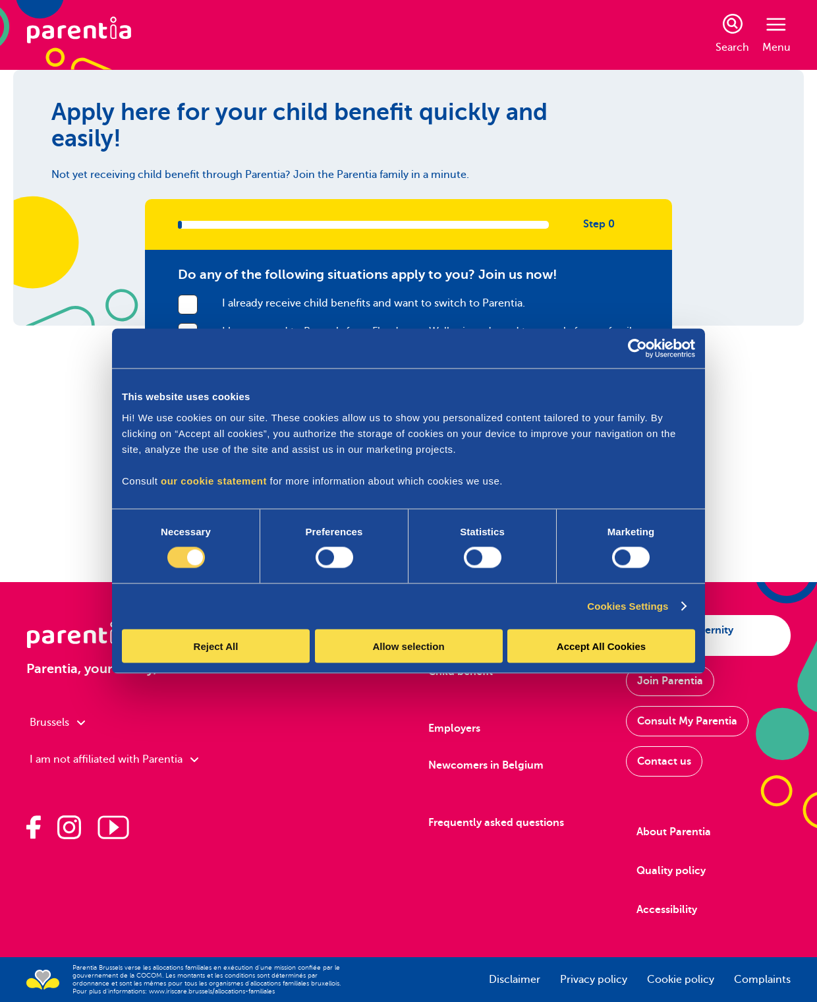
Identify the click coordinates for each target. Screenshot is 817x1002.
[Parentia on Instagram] (69, 827)
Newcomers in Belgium (486, 765)
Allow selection (408, 645)
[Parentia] (79, 35)
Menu (776, 35)
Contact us (664, 761)
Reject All (216, 645)
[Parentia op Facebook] (33, 827)
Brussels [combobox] (57, 722)
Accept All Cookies (601, 645)
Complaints (762, 980)
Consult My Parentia (687, 721)
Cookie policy (680, 980)
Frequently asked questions (496, 823)
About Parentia (673, 832)
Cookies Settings (627, 606)
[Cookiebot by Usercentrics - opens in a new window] (637, 349)
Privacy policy (593, 980)
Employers (454, 728)
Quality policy (671, 871)
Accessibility (666, 910)
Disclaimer (514, 980)
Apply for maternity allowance (685, 635)
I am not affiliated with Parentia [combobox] (114, 759)
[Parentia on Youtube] (113, 827)
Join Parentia (670, 681)
